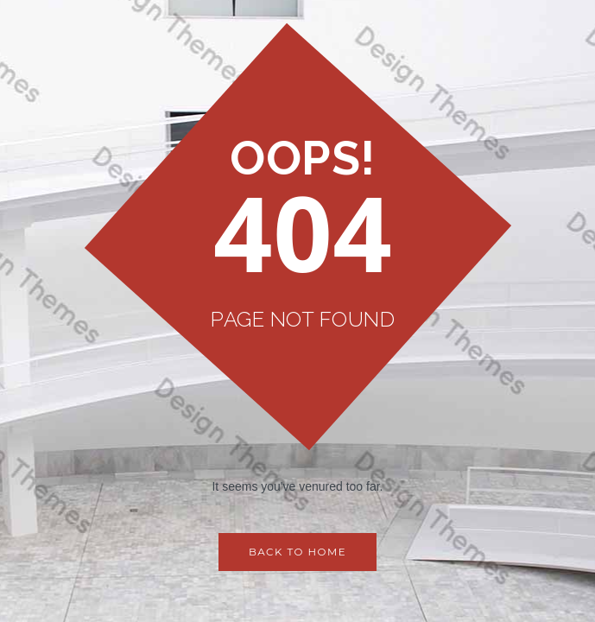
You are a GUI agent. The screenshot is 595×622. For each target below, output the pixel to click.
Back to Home (297, 552)
